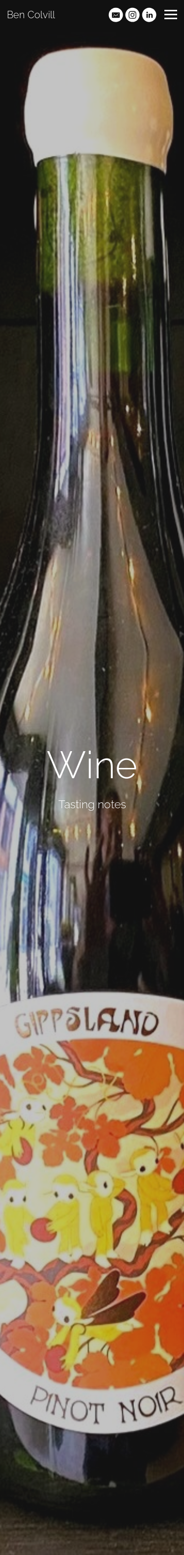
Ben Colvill (31, 15)
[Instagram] (132, 14)
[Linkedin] (149, 14)
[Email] (115, 14)
